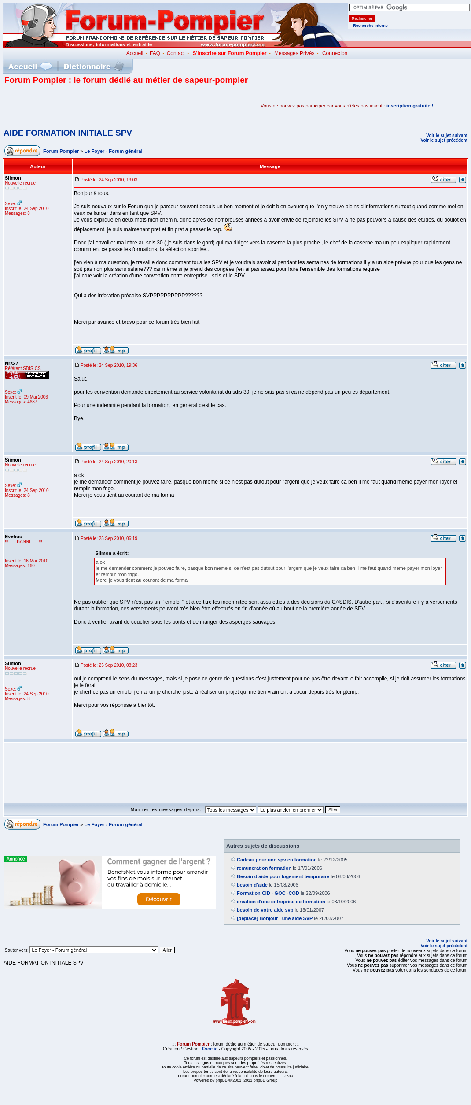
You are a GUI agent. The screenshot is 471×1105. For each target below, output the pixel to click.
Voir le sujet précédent (443, 140)
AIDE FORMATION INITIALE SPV (68, 132)
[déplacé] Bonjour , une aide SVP (275, 918)
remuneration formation (264, 868)
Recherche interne (370, 25)
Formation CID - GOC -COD (268, 893)
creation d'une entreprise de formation (281, 901)
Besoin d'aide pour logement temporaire (283, 876)
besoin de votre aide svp (265, 910)
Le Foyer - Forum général (114, 151)
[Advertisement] (107, 105)
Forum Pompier (61, 151)
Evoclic (209, 1048)
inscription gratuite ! (409, 105)
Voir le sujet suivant (446, 135)
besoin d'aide (252, 884)
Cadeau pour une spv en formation (277, 859)
